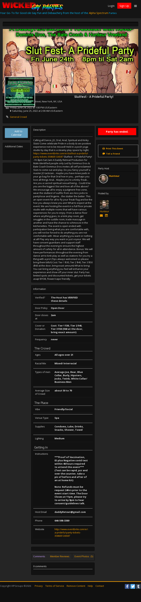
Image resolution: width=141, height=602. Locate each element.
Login (111, 6)
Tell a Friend (113, 153)
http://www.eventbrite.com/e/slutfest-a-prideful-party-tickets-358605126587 (76, 532)
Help (90, 586)
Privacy (39, 586)
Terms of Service (54, 586)
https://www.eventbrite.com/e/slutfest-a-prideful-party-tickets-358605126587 (60, 155)
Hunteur (114, 176)
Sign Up (124, 6)
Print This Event (114, 148)
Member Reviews (59, 556)
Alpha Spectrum (98, 13)
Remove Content (76, 586)
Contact (99, 586)
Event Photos (84, 556)
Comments (39, 556)
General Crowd (18, 116)
